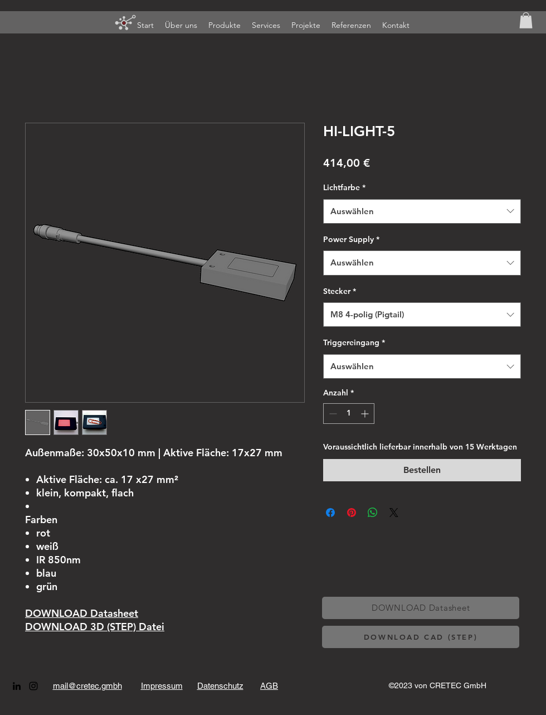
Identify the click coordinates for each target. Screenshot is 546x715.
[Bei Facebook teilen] (330, 512)
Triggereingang (354, 342)
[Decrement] (332, 413)
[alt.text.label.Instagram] (33, 686)
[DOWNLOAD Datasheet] (420, 608)
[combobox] (422, 211)
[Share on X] (394, 512)
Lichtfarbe (344, 187)
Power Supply (351, 239)
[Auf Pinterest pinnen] (351, 512)
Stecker (339, 291)
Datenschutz (220, 685)
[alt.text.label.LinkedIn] (16, 686)
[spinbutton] (349, 413)
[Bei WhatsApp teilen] (372, 512)
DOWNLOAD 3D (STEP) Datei (94, 626)
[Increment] (366, 413)
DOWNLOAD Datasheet (81, 613)
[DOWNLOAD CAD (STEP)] (420, 637)
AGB (269, 685)
